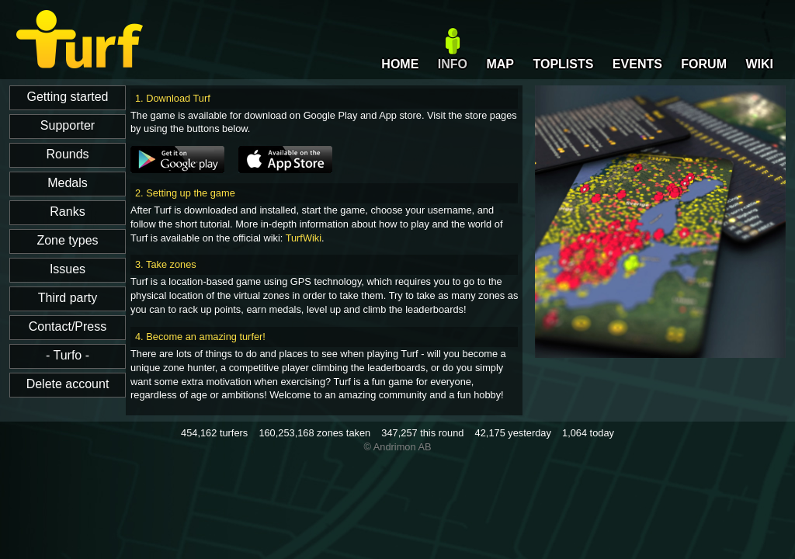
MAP (500, 64)
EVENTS (637, 64)
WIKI (759, 64)
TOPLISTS (563, 64)
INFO (452, 64)
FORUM (704, 64)
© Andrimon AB (398, 447)
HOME (399, 64)
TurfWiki (303, 238)
